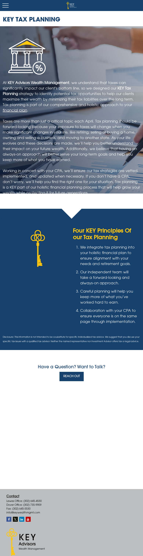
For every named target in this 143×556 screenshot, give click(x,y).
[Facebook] (8, 519)
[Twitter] (15, 519)
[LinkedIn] (21, 519)
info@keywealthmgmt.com (23, 513)
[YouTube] (28, 519)
